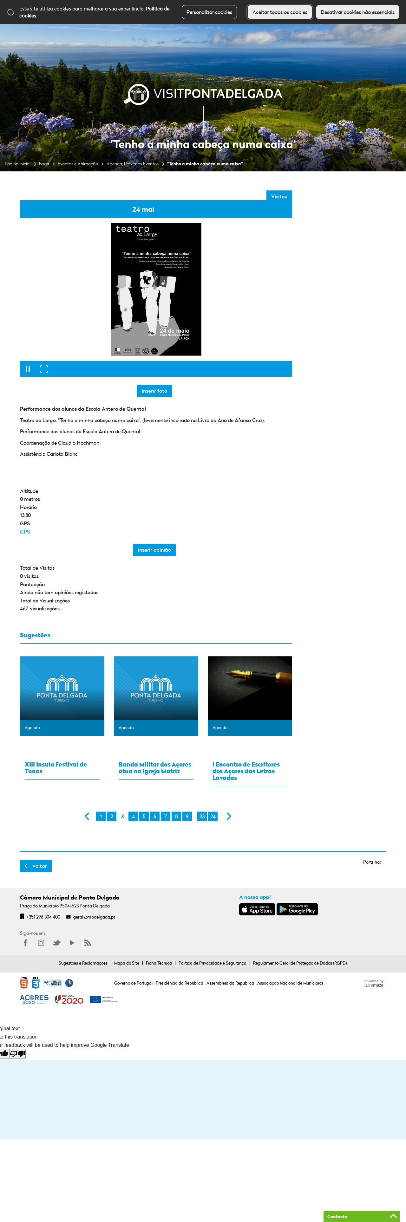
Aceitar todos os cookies (279, 12)
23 (202, 816)
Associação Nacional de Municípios (290, 983)
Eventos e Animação (78, 164)
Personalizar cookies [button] (209, 12)
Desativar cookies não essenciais (358, 12)
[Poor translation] (17, 1054)
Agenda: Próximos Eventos (133, 164)
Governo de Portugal (133, 983)
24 (213, 816)
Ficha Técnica (159, 963)
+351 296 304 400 (43, 917)
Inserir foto (154, 390)
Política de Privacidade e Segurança (212, 963)
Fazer (44, 164)
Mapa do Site (126, 963)
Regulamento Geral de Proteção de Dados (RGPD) (300, 963)
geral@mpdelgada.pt (94, 917)
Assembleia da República (230, 983)
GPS (25, 531)
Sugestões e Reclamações (83, 963)
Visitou (279, 196)
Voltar (40, 865)
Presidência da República (179, 983)
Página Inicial (17, 164)
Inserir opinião (154, 549)
